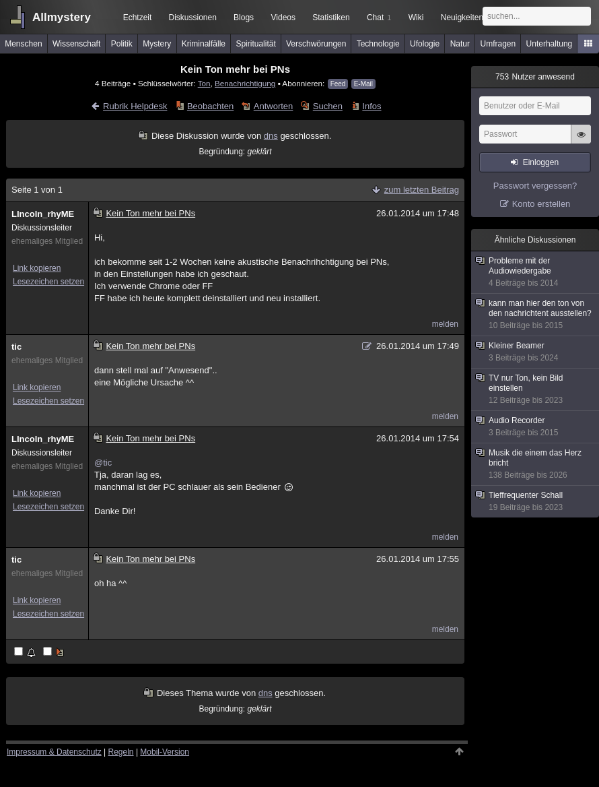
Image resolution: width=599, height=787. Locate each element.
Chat (379, 17)
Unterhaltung (549, 44)
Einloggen (541, 162)
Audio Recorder (535, 427)
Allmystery (61, 17)
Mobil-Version (164, 752)
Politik (122, 44)
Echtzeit (137, 17)
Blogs (244, 17)
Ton (204, 83)
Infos (371, 106)
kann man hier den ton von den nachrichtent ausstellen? (535, 314)
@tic (103, 463)
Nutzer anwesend (535, 77)
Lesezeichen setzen (48, 281)
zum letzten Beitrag (421, 190)
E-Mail (363, 84)
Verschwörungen (316, 44)
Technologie (378, 44)
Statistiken (330, 17)
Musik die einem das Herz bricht (535, 464)
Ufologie (424, 44)
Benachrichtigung (245, 83)
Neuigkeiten (462, 17)
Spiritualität (255, 44)
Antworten (273, 106)
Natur (460, 44)
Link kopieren (37, 268)
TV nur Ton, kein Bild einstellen (535, 389)
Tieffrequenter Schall (535, 502)
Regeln (121, 752)
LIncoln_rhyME (42, 214)
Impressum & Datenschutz (54, 752)
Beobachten (210, 106)
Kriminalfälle (203, 44)
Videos (283, 17)
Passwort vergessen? (535, 186)
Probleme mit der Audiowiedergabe (535, 272)
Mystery (157, 44)
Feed (338, 84)
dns (271, 136)
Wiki (416, 17)
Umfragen (498, 44)
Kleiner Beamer (535, 352)
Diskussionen (192, 17)
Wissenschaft (76, 44)
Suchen (328, 106)
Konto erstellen (541, 204)
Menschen (23, 44)
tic (16, 347)
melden (445, 324)
